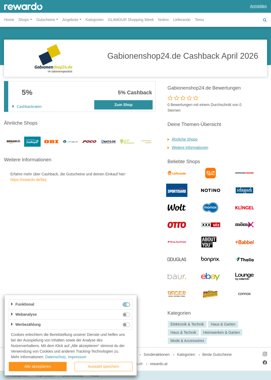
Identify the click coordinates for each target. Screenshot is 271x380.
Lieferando (182, 20)
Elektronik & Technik (187, 324)
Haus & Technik (183, 332)
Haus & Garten (223, 324)
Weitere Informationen (190, 147)
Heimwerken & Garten (221, 332)
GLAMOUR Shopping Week (131, 20)
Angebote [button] (70, 20)
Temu (199, 20)
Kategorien (95, 20)
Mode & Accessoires (187, 341)
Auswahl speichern (103, 366)
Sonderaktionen (157, 354)
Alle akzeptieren (37, 366)
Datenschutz (55, 357)
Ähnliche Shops (184, 139)
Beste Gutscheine (217, 354)
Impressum (77, 357)
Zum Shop (123, 105)
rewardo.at (158, 364)
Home (9, 20)
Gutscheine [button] (45, 20)
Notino (163, 20)
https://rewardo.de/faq (28, 180)
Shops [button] (23, 20)
